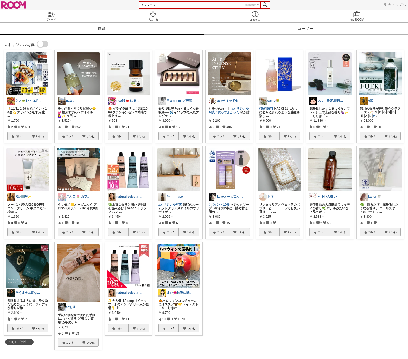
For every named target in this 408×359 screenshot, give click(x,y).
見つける (153, 16)
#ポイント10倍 (219, 204)
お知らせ (255, 16)
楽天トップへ (395, 5)
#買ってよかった (227, 112)
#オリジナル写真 (170, 204)
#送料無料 (266, 108)
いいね (40, 136)
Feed (51, 16)
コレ (19, 136)
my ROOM (357, 16)
